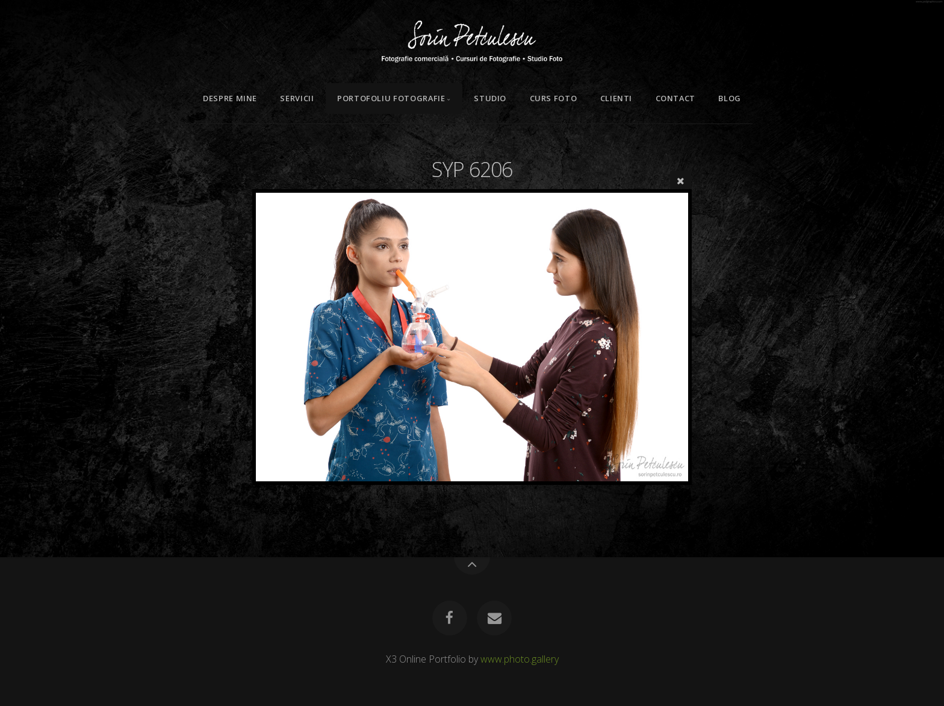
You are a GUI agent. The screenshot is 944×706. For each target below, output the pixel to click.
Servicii (297, 98)
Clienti (616, 98)
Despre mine (230, 98)
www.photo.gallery (519, 659)
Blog (729, 98)
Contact (675, 98)
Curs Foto (553, 98)
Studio (490, 98)
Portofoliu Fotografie (391, 98)
